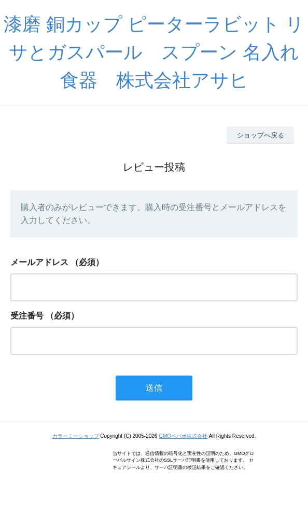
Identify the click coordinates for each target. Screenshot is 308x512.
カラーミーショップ (75, 436)
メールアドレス (39, 262)
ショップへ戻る (260, 135)
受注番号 (27, 315)
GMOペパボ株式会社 (183, 436)
